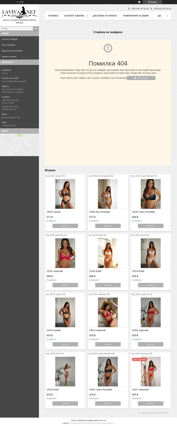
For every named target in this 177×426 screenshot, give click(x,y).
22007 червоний (140, 389)
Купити (65, 225)
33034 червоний (97, 330)
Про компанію (8, 45)
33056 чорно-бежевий (100, 389)
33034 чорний (53, 330)
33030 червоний (55, 271)
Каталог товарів (9, 39)
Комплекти (142, 78)
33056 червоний (140, 330)
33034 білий (138, 271)
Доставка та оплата (105, 16)
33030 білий (95, 271)
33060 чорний (53, 212)
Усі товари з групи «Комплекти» (153, 412)
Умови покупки (9, 56)
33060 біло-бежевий (99, 212)
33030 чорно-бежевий (143, 212)
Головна (53, 16)
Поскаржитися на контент (80, 423)
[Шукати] (36, 28)
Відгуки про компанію (12, 50)
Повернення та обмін (136, 16)
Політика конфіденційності (103, 423)
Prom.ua (102, 420)
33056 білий (53, 389)
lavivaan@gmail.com (11, 117)
